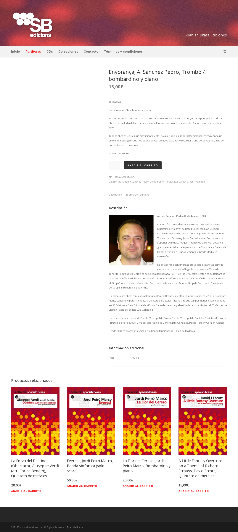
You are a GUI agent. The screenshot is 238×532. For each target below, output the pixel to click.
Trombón (200, 181)
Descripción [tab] (115, 194)
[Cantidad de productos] (114, 165)
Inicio (15, 51)
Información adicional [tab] (138, 194)
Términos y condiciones (123, 51)
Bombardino (157, 181)
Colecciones (68, 51)
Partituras (33, 51)
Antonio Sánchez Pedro (135, 181)
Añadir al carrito (142, 165)
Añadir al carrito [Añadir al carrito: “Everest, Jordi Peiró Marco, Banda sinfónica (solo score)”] (82, 486)
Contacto (91, 51)
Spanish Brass (185, 181)
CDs (49, 51)
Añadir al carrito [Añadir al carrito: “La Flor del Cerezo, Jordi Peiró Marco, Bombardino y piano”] (138, 486)
